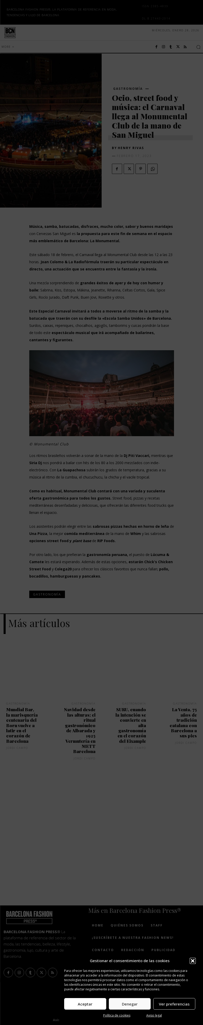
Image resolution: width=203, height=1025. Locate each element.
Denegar (130, 1004)
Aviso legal (154, 1015)
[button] (192, 960)
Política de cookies (116, 1015)
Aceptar (85, 1004)
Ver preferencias (174, 1004)
